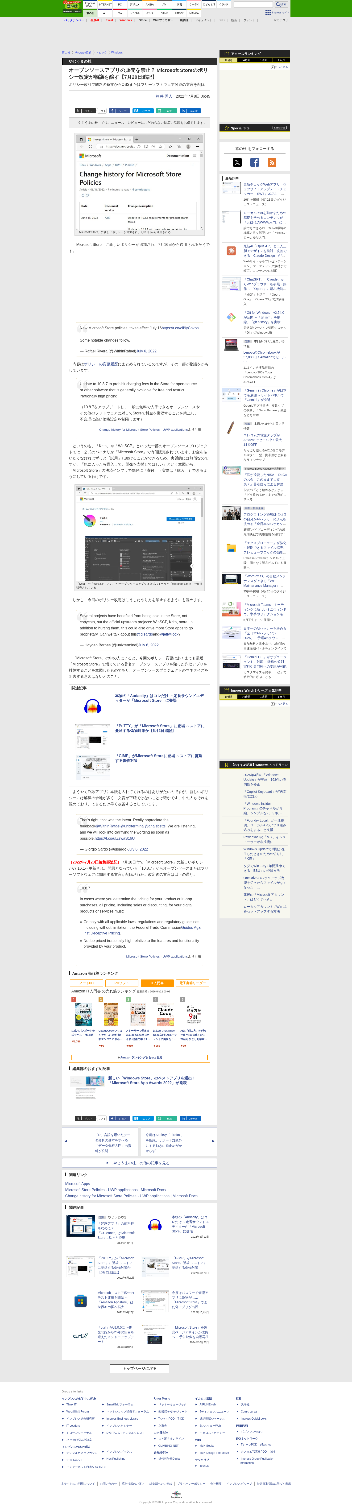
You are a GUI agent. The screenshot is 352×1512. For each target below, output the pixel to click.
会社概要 (216, 1483)
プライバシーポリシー (191, 1483)
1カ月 (281, 60)
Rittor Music (162, 1398)
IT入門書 (157, 983)
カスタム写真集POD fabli (258, 1451)
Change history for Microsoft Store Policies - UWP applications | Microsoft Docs (131, 1196)
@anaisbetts (155, 826)
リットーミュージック (172, 1404)
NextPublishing (116, 1458)
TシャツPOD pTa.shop (256, 1444)
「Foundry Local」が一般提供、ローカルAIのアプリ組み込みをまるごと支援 (265, 825)
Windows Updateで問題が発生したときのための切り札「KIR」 (264, 853)
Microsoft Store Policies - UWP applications (157, 956)
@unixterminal (132, 826)
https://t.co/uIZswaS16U (115, 838)
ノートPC (86, 983)
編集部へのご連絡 (160, 1483)
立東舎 (162, 1425)
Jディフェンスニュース (214, 1411)
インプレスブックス (119, 1451)
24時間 (246, 60)
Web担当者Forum (77, 1411)
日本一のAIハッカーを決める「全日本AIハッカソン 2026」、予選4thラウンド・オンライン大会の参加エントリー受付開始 (265, 638)
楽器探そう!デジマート (172, 1411)
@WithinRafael (107, 826)
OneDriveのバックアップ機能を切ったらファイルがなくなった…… (265, 882)
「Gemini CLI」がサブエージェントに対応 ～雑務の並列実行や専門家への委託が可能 (265, 661)
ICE (238, 1398)
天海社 (245, 1404)
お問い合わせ (108, 1483)
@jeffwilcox (168, 634)
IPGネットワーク (247, 1438)
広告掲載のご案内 (133, 1483)
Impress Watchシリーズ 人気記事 (256, 690)
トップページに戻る (140, 1369)
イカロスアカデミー (212, 1432)
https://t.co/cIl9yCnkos (180, 328)
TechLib (204, 1465)
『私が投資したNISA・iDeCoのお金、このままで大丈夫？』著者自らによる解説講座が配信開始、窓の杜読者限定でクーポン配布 (265, 484)
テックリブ (202, 1460)
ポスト (88, 111)
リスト (102, 111)
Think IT (71, 1404)
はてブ (146, 111)
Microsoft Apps (77, 1184)
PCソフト (122, 983)
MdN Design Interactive (214, 1452)
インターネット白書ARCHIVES (86, 1467)
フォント (249, 20)
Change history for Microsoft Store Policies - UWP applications (143, 429)
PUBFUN (242, 1425)
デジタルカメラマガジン (82, 1452)
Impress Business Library (122, 1418)
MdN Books (207, 1445)
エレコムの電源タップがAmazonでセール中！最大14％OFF (263, 439)
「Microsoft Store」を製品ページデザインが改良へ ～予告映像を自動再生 (190, 1332)
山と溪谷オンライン (171, 1438)
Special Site (240, 128)
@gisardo (145, 634)
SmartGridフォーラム (120, 1404)
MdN (198, 1440)
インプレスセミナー (119, 1425)
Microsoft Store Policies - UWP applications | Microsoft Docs (115, 1190)
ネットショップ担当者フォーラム (128, 1411)
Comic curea (249, 1411)
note (169, 111)
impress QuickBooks (254, 1418)
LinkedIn (193, 111)
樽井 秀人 (164, 96)
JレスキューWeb (210, 1425)
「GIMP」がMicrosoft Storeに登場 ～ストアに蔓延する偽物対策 (189, 1262)
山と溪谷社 (161, 1432)
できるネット (74, 1460)
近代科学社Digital (169, 1458)
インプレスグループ (239, 1483)
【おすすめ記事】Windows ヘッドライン (259, 765)
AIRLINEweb (208, 1404)
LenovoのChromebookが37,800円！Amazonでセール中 (265, 357)
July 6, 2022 (146, 351)
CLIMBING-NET (168, 1445)
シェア (123, 111)
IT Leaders (73, 1425)
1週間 (263, 60)
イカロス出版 (203, 1398)
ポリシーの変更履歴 (101, 364)
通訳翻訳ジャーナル (212, 1418)
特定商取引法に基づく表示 (274, 1483)
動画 (234, 20)
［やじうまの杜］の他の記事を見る (139, 1163)
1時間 (228, 60)
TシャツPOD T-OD (171, 1418)
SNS (222, 20)
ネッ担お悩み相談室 (79, 1440)
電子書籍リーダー (192, 983)
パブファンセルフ (252, 1431)
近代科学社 (161, 1452)
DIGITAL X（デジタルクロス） (126, 1432)
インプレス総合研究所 (80, 1418)
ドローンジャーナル (79, 1432)
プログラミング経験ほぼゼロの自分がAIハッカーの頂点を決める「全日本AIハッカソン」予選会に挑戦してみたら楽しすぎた (265, 523)
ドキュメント (203, 20)
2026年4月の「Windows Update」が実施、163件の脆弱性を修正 (265, 779)
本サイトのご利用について (78, 1483)
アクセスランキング (246, 54)
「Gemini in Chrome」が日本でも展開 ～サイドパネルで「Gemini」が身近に (265, 395)
